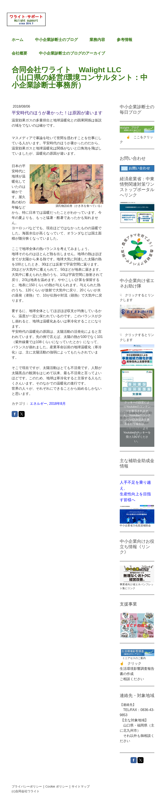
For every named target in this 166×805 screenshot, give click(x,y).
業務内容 (97, 40)
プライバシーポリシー (27, 786)
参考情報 (124, 40)
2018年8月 (57, 403)
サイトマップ (81, 786)
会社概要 (19, 53)
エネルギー (38, 403)
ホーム (17, 40)
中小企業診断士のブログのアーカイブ (72, 53)
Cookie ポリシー (56, 786)
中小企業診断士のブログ (56, 40)
